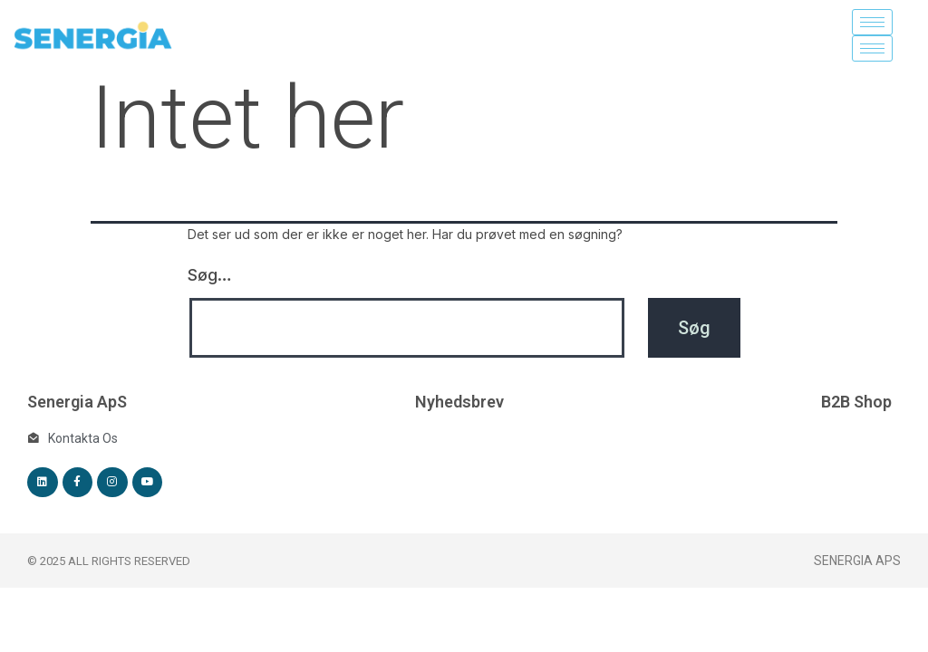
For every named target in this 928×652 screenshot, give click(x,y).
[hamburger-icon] (872, 22)
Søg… (210, 274)
